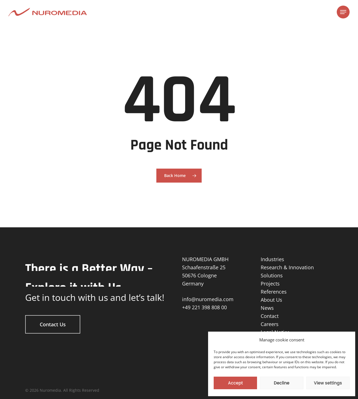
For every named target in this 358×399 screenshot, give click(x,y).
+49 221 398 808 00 (204, 307)
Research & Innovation (287, 267)
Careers (270, 324)
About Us (271, 299)
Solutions (272, 275)
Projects (270, 283)
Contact (270, 316)
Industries (272, 259)
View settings (328, 383)
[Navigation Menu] (343, 12)
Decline (281, 383)
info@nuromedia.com (208, 299)
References (274, 291)
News (267, 307)
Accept (235, 383)
